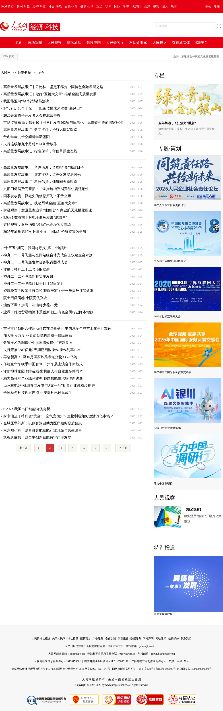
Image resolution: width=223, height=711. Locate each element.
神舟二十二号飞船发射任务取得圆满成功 (35, 262)
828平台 (201, 42)
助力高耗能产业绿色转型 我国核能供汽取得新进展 (43, 378)
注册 (217, 6)
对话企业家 (138, 42)
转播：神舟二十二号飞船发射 (26, 269)
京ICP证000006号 (165, 668)
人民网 (5, 72)
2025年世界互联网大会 (167, 316)
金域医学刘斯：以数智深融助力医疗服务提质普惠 (42, 423)
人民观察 (54, 42)
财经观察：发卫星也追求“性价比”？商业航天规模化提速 (47, 210)
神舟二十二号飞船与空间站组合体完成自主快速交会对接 (48, 255)
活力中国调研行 (163, 483)
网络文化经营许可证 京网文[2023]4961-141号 (83, 668)
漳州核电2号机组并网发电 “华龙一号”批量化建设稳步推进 (49, 385)
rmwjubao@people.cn (163, 653)
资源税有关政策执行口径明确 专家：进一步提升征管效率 (48, 291)
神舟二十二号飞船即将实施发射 (28, 276)
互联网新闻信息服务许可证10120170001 (57, 661)
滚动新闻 (35, 42)
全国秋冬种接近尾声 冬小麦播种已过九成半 (37, 393)
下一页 (123, 447)
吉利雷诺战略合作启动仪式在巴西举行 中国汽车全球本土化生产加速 (57, 328)
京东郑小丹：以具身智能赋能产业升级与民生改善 (42, 430)
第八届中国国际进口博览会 (170, 260)
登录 (208, 6)
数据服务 (135, 638)
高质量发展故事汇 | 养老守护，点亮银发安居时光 (42, 174)
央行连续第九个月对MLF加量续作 (30, 144)
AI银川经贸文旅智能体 (167, 428)
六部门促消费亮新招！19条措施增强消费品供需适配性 (46, 189)
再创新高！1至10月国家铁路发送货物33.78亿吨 (40, 357)
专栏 (159, 75)
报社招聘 (73, 638)
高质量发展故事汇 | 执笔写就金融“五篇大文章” (40, 203)
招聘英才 (85, 638)
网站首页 (7, 6)
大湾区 (136, 6)
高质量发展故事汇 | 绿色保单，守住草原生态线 (40, 151)
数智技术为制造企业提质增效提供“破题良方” (38, 343)
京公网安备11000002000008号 (194, 668)
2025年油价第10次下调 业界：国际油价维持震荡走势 (44, 232)
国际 (117, 6)
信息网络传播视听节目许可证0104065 (33, 668)
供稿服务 (123, 638)
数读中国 (94, 42)
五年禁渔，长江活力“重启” (177, 123)
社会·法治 (55, 6)
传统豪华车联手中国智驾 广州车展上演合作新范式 (43, 364)
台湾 (147, 6)
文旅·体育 (71, 6)
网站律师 (160, 638)
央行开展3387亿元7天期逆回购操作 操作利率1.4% (42, 350)
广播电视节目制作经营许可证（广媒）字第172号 (160, 661)
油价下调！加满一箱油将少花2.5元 (30, 305)
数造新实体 (181, 42)
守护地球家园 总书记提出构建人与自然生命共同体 (43, 371)
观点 (99, 6)
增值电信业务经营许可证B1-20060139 (106, 661)
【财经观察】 (193, 509)
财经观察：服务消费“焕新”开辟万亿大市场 (37, 224)
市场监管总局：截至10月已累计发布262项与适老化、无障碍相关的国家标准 (63, 122)
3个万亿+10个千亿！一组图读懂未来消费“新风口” (42, 108)
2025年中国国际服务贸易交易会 (172, 372)
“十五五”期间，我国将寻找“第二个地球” (35, 248)
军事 (126, 6)
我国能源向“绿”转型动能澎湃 (26, 101)
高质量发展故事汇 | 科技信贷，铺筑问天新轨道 (40, 182)
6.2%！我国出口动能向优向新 (26, 409)
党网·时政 (23, 6)
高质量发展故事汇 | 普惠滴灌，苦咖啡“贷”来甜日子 (43, 167)
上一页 (23, 447)
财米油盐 (74, 42)
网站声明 (148, 638)
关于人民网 (59, 638)
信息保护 (173, 638)
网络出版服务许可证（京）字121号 (133, 668)
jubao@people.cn (148, 646)
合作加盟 (110, 638)
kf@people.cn (77, 653)
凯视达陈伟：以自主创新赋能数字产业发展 (37, 437)
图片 (165, 6)
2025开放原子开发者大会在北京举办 (31, 115)
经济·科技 (39, 6)
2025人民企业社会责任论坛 (170, 205)
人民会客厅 (115, 42)
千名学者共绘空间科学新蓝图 (26, 137)
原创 (18, 42)
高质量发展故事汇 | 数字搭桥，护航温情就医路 (40, 130)
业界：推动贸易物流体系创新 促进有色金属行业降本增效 (48, 312)
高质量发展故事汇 (164, 614)
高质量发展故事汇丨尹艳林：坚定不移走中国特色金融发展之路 (53, 87)
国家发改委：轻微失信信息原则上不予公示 (37, 196)
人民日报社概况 (41, 638)
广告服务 (98, 638)
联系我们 (186, 638)
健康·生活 (87, 6)
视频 (156, 6)
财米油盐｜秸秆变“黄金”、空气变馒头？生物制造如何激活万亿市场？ (58, 416)
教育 (174, 6)
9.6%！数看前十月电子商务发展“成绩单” (35, 217)
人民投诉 (160, 42)
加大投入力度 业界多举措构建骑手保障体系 (37, 335)
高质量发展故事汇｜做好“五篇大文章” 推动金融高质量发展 (50, 94)
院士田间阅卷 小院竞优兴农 (25, 298)
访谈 (108, 6)
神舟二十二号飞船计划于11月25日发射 (33, 283)
